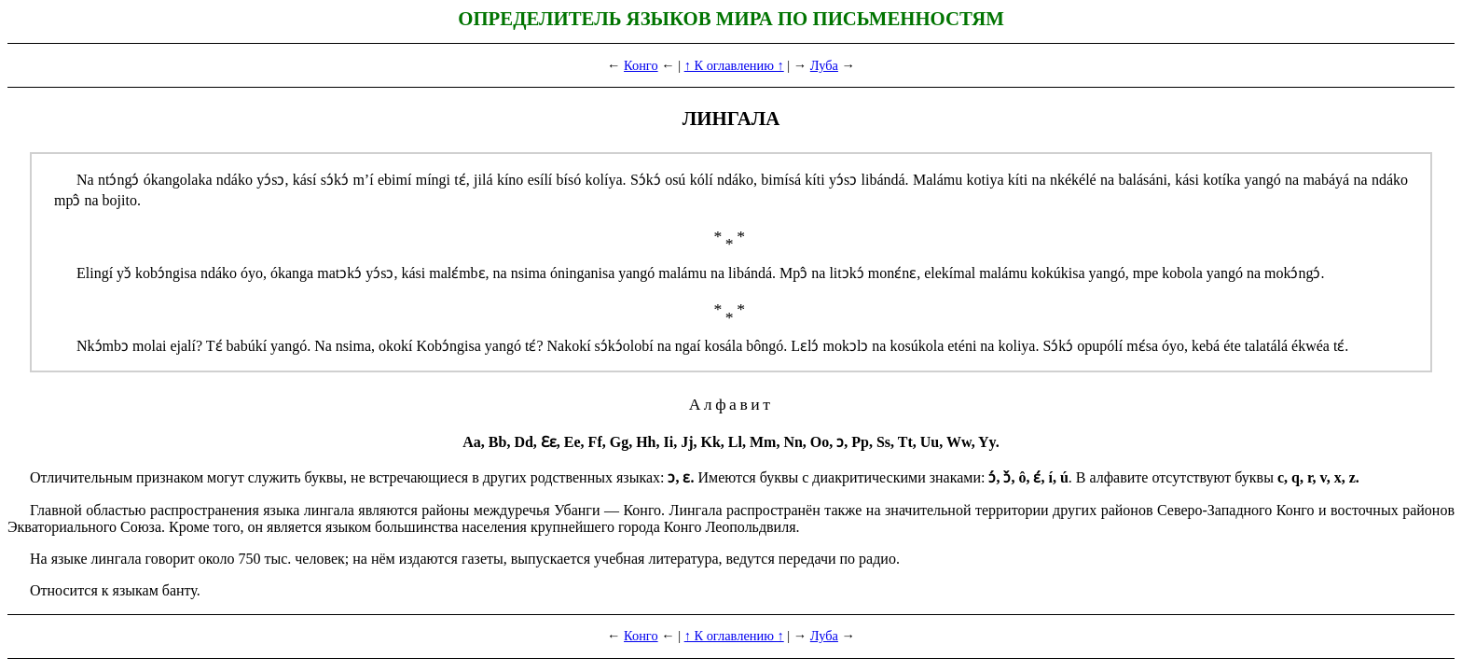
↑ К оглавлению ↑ (734, 65)
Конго (641, 65)
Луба (824, 65)
